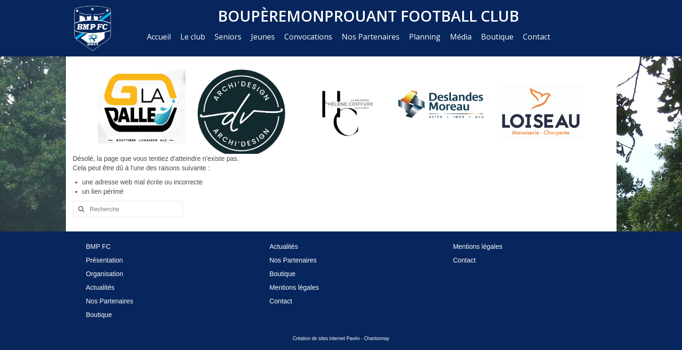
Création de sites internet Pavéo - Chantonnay (341, 338)
